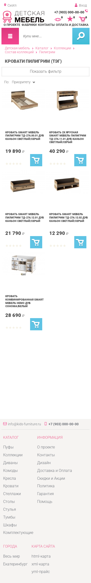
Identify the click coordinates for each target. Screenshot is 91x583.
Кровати (10, 486)
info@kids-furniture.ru (24, 424)
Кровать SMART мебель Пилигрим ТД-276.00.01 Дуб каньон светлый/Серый (24, 136)
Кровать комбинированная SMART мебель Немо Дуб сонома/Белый (24, 301)
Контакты (46, 25)
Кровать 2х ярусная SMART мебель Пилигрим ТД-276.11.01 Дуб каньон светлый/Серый (67, 137)
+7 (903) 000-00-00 (69, 12)
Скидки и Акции (51, 478)
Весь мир (11, 556)
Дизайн (44, 462)
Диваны (10, 462)
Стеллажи (12, 493)
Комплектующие (18, 532)
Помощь (44, 501)
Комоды (10, 470)
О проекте (12, 25)
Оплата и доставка (72, 25)
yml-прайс (41, 571)
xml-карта (40, 564)
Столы (9, 501)
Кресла (9, 478)
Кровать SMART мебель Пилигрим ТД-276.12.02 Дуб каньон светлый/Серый (68, 217)
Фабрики (29, 25)
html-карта (41, 556)
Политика (46, 486)
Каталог (42, 48)
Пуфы (8, 447)
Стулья (9, 509)
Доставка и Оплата (54, 470)
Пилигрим (47, 52)
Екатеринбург (15, 564)
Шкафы (10, 525)
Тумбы (9, 517)
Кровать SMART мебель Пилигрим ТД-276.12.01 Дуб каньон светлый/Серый (24, 217)
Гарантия (45, 493)
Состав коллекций (19, 52)
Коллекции (62, 48)
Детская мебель (17, 48)
